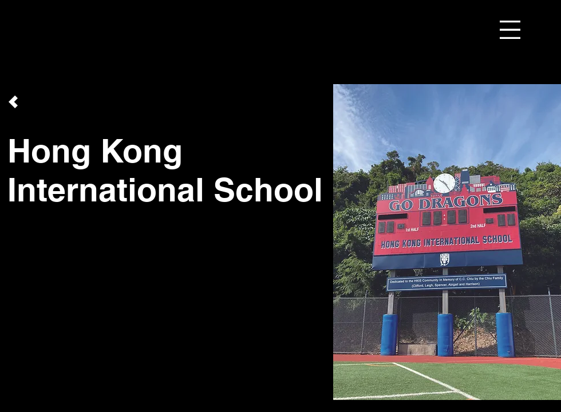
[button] (510, 30)
